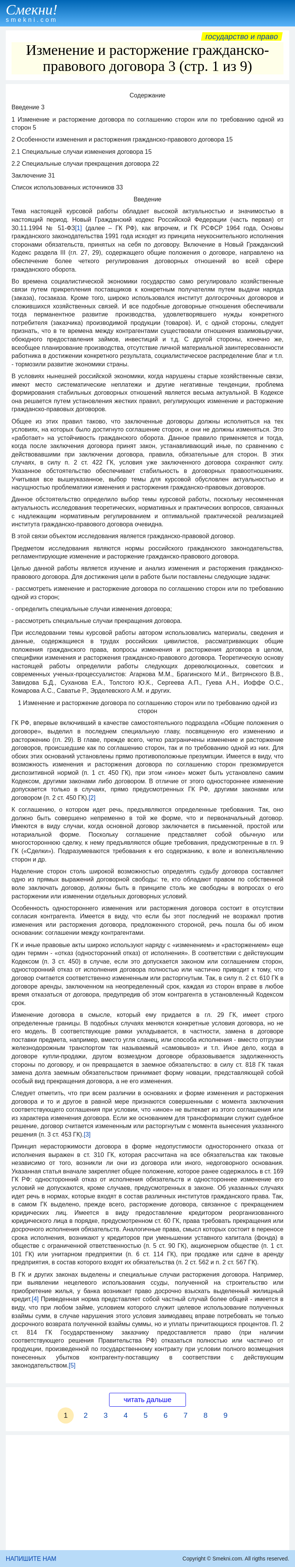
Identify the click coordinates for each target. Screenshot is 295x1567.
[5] (72, 1365)
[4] (35, 1299)
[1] (78, 228)
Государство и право (242, 36)
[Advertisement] (147, 1492)
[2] (92, 797)
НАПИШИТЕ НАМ (31, 1558)
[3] (87, 1134)
